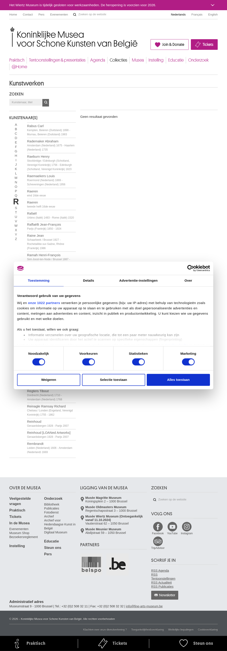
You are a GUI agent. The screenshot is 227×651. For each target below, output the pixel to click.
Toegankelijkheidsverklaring (147, 629)
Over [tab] (188, 280)
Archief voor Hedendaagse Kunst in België (60, 524)
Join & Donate (173, 44)
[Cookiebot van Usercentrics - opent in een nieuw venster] (190, 268)
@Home (19, 66)
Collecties (118, 60)
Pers (42, 14)
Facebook (158, 533)
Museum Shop (19, 533)
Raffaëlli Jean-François (44, 226)
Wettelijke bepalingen (181, 629)
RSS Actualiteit (161, 582)
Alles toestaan (178, 380)
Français (197, 14)
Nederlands (178, 14)
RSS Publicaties (162, 586)
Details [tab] (88, 280)
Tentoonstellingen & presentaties (57, 60)
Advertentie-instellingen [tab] (138, 280)
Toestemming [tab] (39, 280)
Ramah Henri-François (48, 259)
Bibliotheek (51, 504)
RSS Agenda (160, 570)
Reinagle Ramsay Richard (50, 410)
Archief (49, 516)
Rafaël (50, 215)
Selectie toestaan (113, 380)
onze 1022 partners (44, 303)
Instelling (156, 60)
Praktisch (16, 60)
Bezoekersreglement (23, 537)
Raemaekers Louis (46, 180)
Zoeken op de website (74, 14)
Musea (138, 60)
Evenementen (59, 14)
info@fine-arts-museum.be (144, 606)
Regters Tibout (44, 395)
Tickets (208, 44)
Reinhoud (48, 423)
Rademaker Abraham (50, 145)
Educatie (176, 60)
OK (45, 103)
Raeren (36, 193)
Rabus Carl (48, 130)
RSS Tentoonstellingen (163, 576)
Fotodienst (51, 512)
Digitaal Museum (55, 532)
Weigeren (48, 380)
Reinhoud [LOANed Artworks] (48, 434)
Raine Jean (45, 242)
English (213, 14)
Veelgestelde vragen (20, 501)
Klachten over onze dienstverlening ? (105, 629)
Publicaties (51, 508)
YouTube (172, 533)
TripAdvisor (157, 548)
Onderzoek (198, 60)
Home (13, 14)
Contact (28, 14)
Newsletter (167, 595)
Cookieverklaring (208, 629)
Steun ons (52, 548)
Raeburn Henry (49, 163)
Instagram (187, 533)
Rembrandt (49, 448)
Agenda (97, 60)
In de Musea (19, 523)
